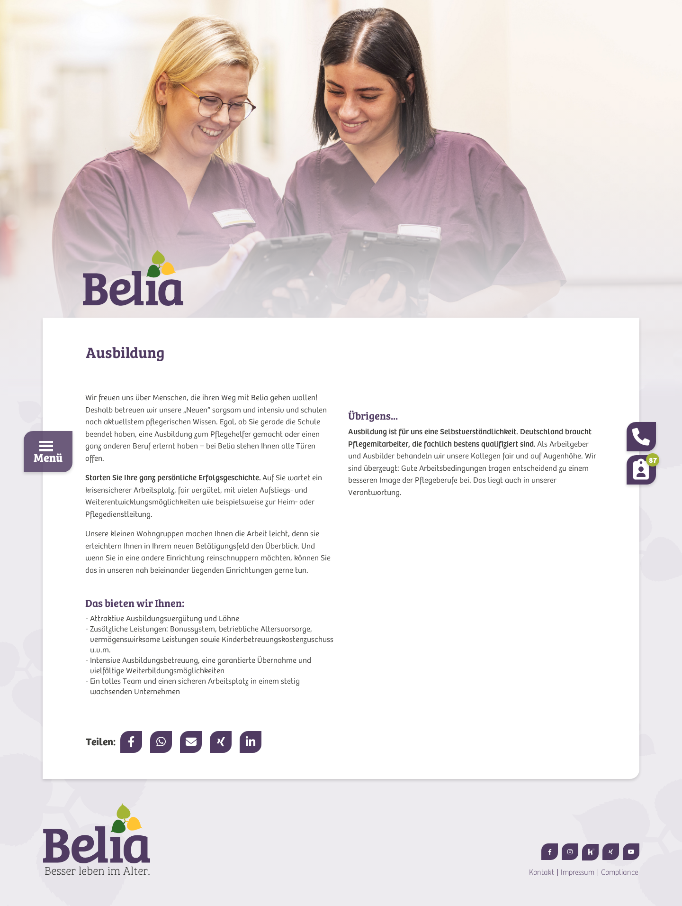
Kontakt (541, 872)
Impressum (577, 872)
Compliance (619, 872)
